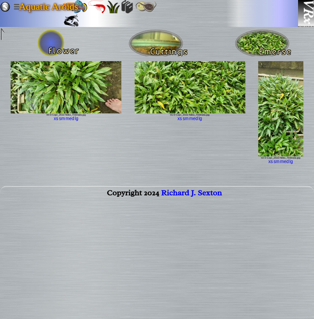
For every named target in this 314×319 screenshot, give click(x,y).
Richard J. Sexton (191, 194)
